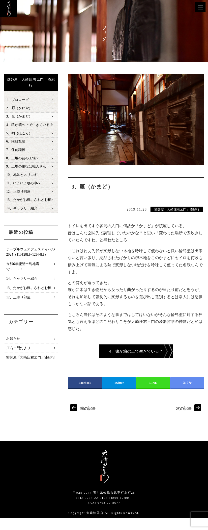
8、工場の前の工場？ (22, 160)
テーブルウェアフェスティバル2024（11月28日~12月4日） (30, 255)
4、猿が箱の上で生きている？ (29, 126)
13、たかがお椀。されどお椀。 (30, 203)
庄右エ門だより (18, 352)
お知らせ (13, 342)
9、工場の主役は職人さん (26, 169)
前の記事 (88, 421)
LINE (153, 394)
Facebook (85, 394)
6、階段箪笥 (15, 143)
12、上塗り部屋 (18, 194)
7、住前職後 (15, 151)
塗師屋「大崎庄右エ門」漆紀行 (176, 210)
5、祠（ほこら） (19, 134)
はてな (187, 394)
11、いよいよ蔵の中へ (23, 186)
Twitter (119, 394)
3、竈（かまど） (19, 117)
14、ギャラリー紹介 (21, 212)
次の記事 (184, 421)
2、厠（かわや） (19, 108)
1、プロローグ (17, 100)
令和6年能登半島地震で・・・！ (22, 270)
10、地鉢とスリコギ (21, 177)
